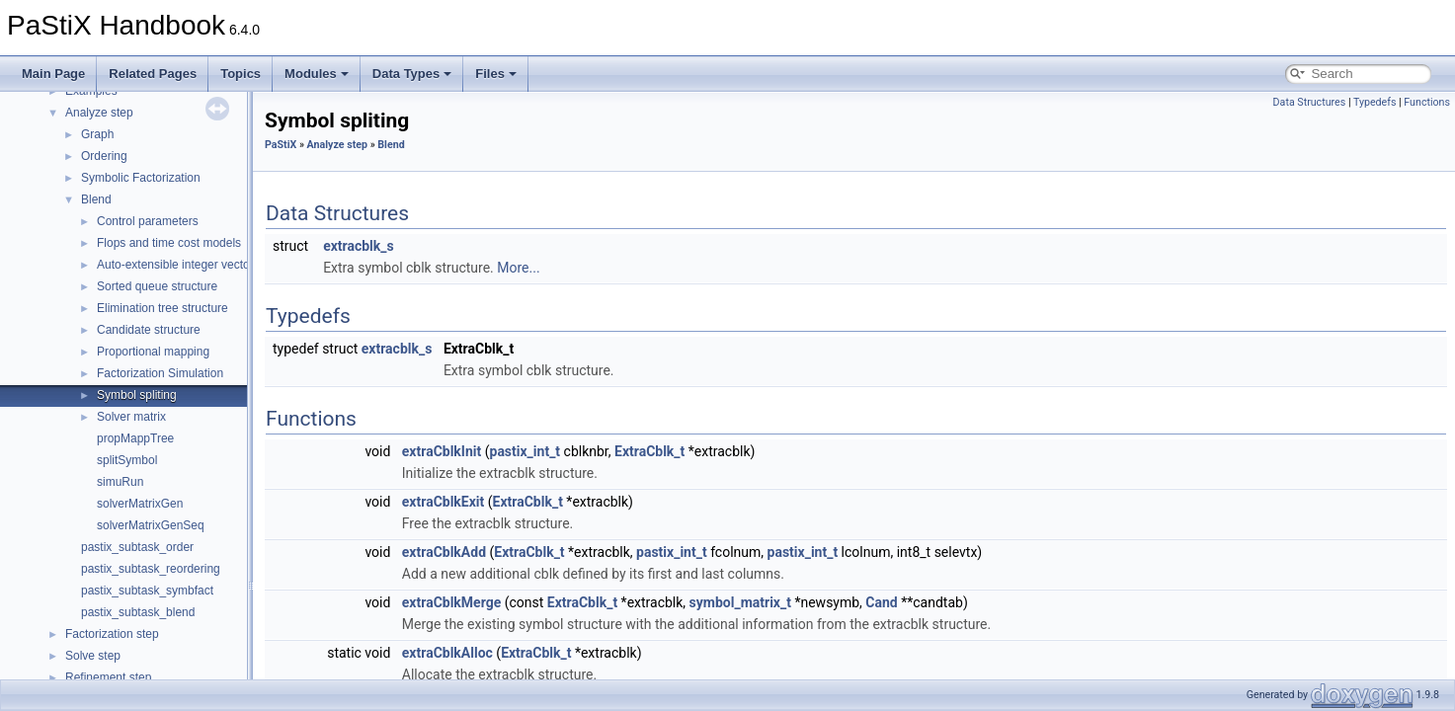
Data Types (411, 73)
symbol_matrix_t (740, 602)
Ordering (104, 156)
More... (518, 268)
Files (496, 73)
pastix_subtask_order (137, 547)
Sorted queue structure (157, 286)
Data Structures (1309, 102)
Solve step (93, 656)
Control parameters (148, 221)
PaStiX (280, 144)
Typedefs (1375, 102)
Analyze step (99, 112)
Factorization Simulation (160, 373)
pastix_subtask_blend (138, 612)
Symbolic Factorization (141, 178)
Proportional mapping (153, 351)
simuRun (120, 482)
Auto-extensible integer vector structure (200, 265)
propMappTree (135, 438)
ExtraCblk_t (649, 451)
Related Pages (153, 73)
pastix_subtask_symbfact (147, 590)
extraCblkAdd (444, 552)
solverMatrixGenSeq (150, 525)
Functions (1427, 102)
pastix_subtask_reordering (150, 569)
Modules (316, 73)
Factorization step (112, 634)
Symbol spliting (137, 395)
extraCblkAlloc (447, 653)
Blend (96, 199)
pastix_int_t (525, 451)
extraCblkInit (441, 451)
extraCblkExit (443, 502)
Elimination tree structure (162, 308)
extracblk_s (358, 246)
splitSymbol (127, 460)
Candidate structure (149, 330)
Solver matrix (131, 417)
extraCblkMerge (451, 602)
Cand (881, 602)
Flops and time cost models (169, 243)
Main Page (53, 73)
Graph (97, 134)
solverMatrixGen (140, 504)
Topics (240, 73)
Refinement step (108, 677)
